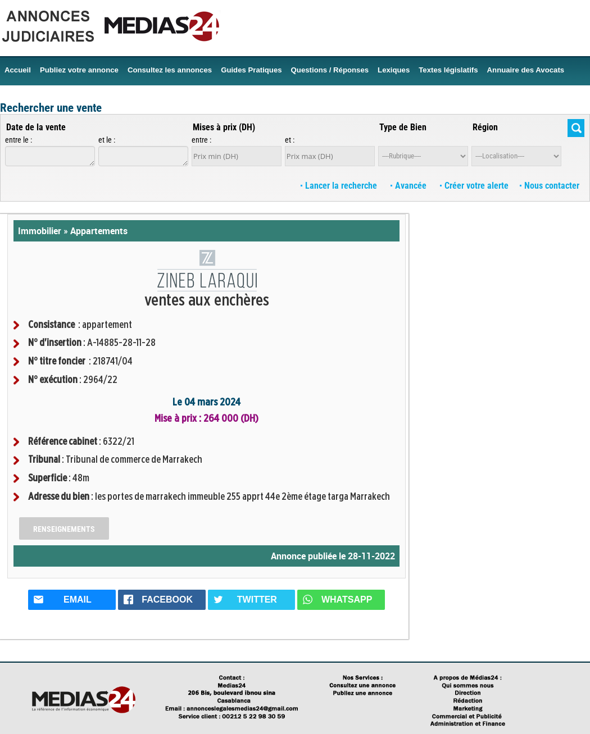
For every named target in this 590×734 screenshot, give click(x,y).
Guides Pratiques (251, 70)
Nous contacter (549, 185)
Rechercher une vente (51, 108)
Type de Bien (402, 127)
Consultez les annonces (170, 70)
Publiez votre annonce (79, 70)
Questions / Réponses (330, 70)
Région (485, 127)
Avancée (410, 185)
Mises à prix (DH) (224, 127)
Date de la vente (36, 127)
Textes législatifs (448, 70)
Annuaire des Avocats (526, 70)
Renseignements (64, 529)
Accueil (17, 70)
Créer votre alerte (474, 185)
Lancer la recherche (340, 185)
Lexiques (394, 70)
